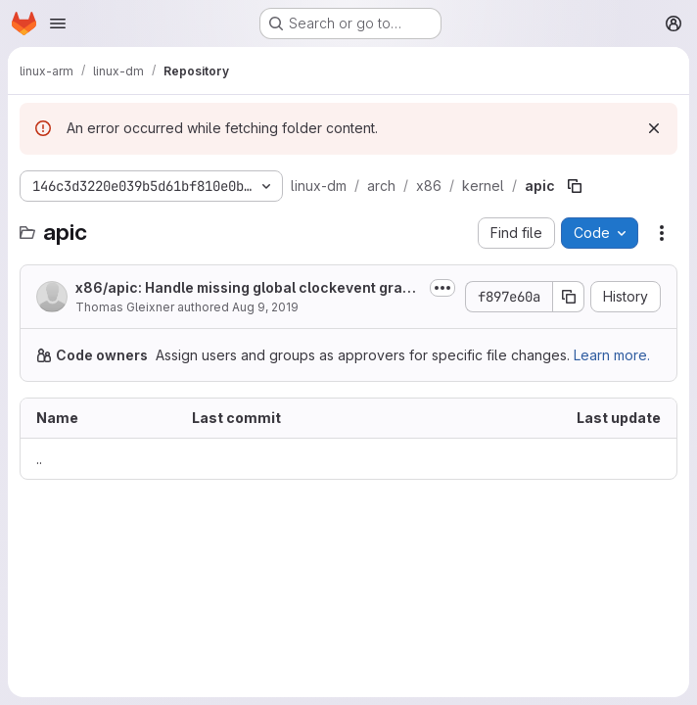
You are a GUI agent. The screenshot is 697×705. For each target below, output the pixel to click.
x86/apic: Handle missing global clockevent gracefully (247, 288)
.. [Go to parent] (39, 458)
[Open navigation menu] (57, 23)
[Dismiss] (654, 128)
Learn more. (612, 355)
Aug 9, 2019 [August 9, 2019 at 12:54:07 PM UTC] (265, 307)
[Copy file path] (574, 186)
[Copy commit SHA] (568, 296)
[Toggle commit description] (442, 288)
